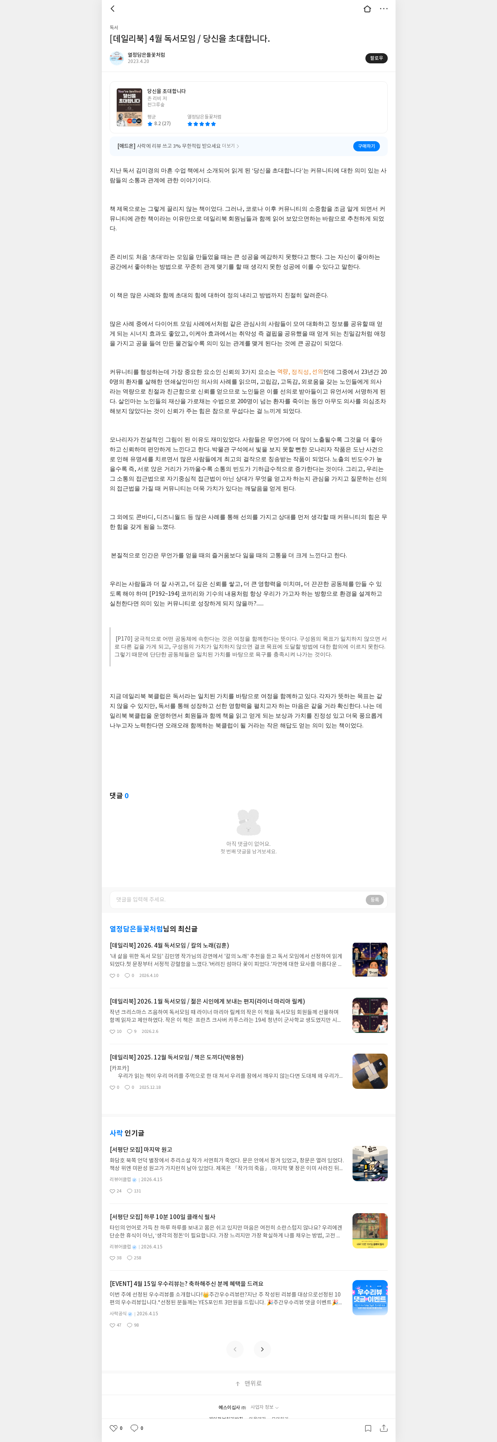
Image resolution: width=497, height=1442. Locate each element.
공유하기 (384, 1428)
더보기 (384, 9)
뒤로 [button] (113, 9)
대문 (367, 9)
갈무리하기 (368, 1428)
